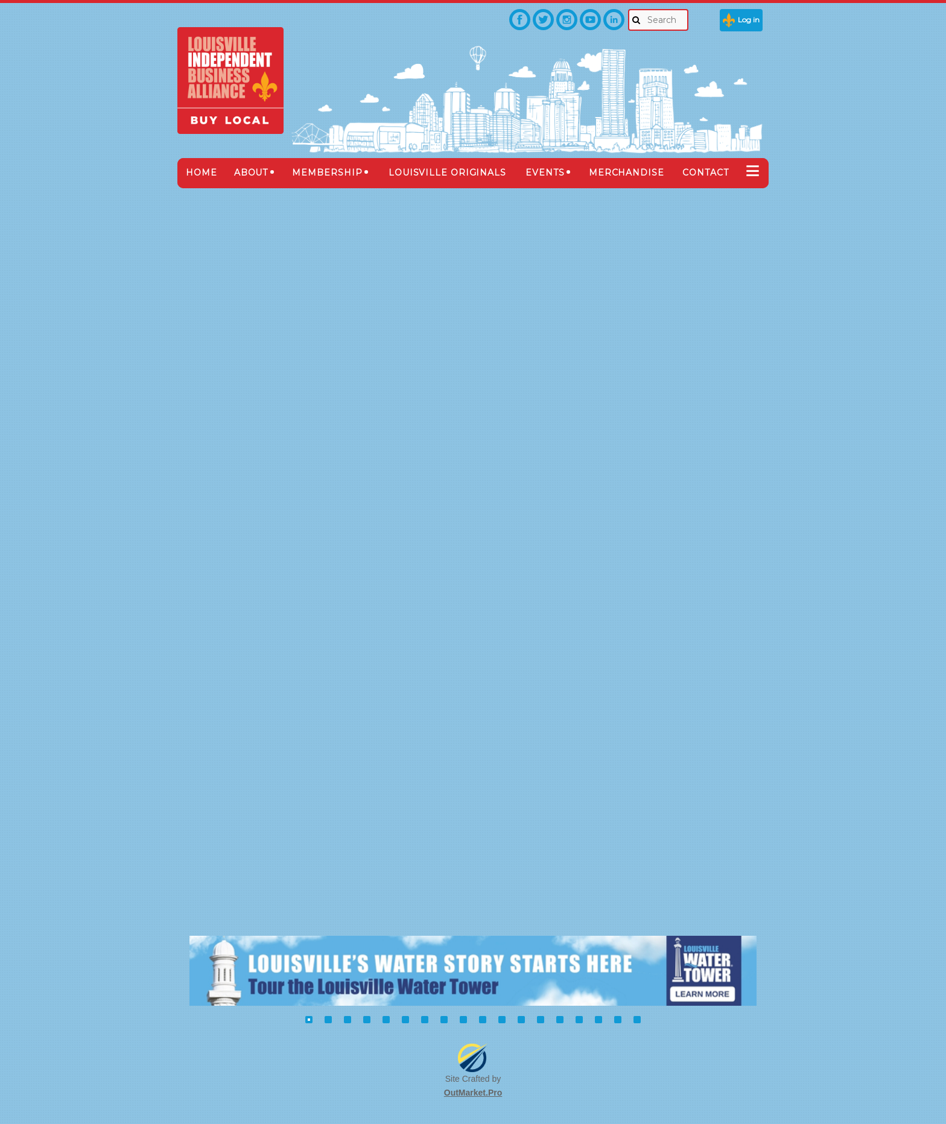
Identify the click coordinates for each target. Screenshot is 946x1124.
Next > (730, 409)
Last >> (748, 409)
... (715, 410)
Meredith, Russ (504, 605)
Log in (749, 19)
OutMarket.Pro (473, 1065)
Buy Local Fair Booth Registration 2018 (305, 847)
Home (201, 847)
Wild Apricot (634, 1100)
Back (216, 213)
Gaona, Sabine (503, 484)
